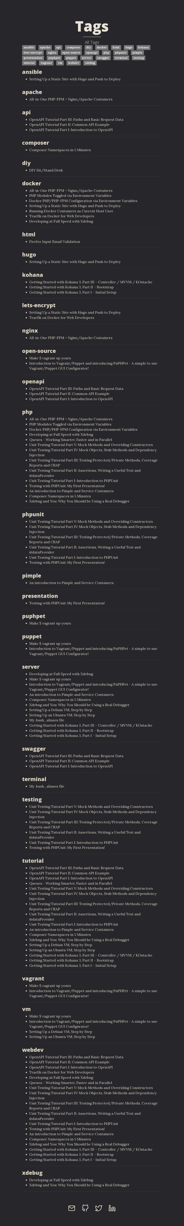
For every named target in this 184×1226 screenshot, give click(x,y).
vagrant (46, 63)
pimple (137, 52)
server (86, 58)
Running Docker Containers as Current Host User (71, 211)
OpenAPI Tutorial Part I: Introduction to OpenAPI (71, 129)
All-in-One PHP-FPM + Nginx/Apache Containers (70, 99)
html (116, 47)
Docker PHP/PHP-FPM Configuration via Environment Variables (83, 200)
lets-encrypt (33, 52)
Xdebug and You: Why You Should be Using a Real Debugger (79, 501)
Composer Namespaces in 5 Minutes (60, 150)
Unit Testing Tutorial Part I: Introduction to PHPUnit (73, 480)
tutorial (29, 63)
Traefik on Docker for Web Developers (61, 216)
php (106, 52)
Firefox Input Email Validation (54, 241)
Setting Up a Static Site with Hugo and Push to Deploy (75, 79)
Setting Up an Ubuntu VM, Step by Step (62, 715)
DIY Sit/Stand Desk (46, 170)
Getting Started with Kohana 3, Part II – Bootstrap (71, 287)
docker (102, 47)
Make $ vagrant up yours (50, 358)
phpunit (120, 52)
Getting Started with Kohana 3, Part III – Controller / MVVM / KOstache (90, 282)
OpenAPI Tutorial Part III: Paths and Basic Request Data (76, 119)
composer (73, 47)
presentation (33, 58)
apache (45, 47)
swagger (103, 58)
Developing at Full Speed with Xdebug (61, 221)
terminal (121, 58)
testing (139, 58)
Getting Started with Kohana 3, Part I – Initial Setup (72, 292)
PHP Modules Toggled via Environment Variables (70, 195)
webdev (73, 63)
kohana (143, 47)
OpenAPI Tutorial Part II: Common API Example (69, 124)
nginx (52, 52)
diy (88, 47)
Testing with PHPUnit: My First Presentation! (67, 486)
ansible (29, 47)
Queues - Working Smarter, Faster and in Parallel (70, 439)
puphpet (54, 58)
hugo (128, 47)
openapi (92, 52)
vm (60, 63)
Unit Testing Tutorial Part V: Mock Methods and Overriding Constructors (91, 444)
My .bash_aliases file (46, 720)
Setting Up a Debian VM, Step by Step (60, 710)
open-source (71, 52)
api (58, 47)
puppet (71, 58)
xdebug (90, 63)
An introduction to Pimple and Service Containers (71, 491)
